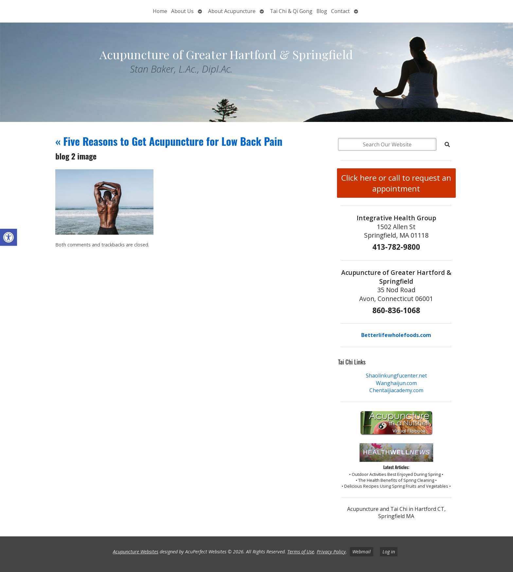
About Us (182, 11)
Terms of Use (300, 551)
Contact (340, 11)
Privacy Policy (331, 551)
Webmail (361, 551)
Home (160, 11)
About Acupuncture (232, 11)
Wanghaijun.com (396, 383)
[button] (8, 237)
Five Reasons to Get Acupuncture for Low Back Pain (168, 141)
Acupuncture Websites (135, 551)
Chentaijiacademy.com (396, 390)
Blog (321, 11)
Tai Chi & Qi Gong (291, 11)
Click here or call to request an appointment (396, 183)
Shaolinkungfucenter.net (396, 375)
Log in (388, 551)
